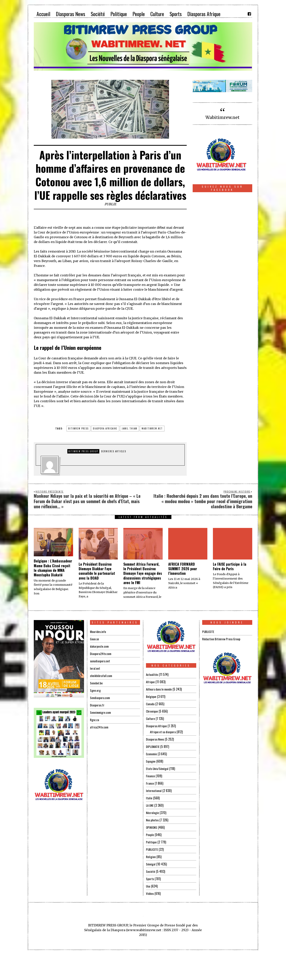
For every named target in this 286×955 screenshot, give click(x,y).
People (150, 834)
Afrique (150, 681)
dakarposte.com (99, 646)
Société (150, 871)
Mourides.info (98, 631)
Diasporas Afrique (157, 725)
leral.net (95, 668)
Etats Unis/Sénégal (157, 768)
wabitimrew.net (152, 428)
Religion (151, 856)
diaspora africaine (105, 428)
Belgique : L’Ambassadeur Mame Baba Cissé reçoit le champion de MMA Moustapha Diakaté (53, 567)
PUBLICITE (152, 849)
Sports (150, 878)
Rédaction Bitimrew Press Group (222, 639)
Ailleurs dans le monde (160, 689)
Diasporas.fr (97, 705)
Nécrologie (152, 812)
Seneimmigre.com (101, 712)
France (150, 783)
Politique (151, 842)
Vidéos (150, 893)
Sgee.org (95, 690)
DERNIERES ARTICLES (113, 451)
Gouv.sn (94, 639)
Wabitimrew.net (222, 117)
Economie (151, 753)
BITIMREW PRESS (78, 428)
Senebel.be (96, 683)
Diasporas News (155, 739)
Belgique (151, 696)
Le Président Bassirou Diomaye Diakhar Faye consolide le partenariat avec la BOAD (97, 571)
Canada (150, 703)
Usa (148, 886)
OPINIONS (152, 827)
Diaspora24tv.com (101, 653)
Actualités (152, 674)
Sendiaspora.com (100, 697)
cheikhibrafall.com (101, 675)
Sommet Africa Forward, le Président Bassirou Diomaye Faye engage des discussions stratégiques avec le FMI (142, 573)
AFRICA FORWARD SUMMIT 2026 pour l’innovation (182, 568)
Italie (149, 798)
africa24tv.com (99, 727)
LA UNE (150, 805)
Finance (150, 776)
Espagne (151, 761)
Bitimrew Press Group (83, 451)
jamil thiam (129, 428)
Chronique (152, 711)
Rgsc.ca (95, 719)
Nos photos (153, 820)
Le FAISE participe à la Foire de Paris (229, 566)
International (154, 790)
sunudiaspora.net (100, 661)
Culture (150, 718)
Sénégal (151, 864)
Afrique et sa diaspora (163, 731)
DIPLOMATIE (153, 746)
